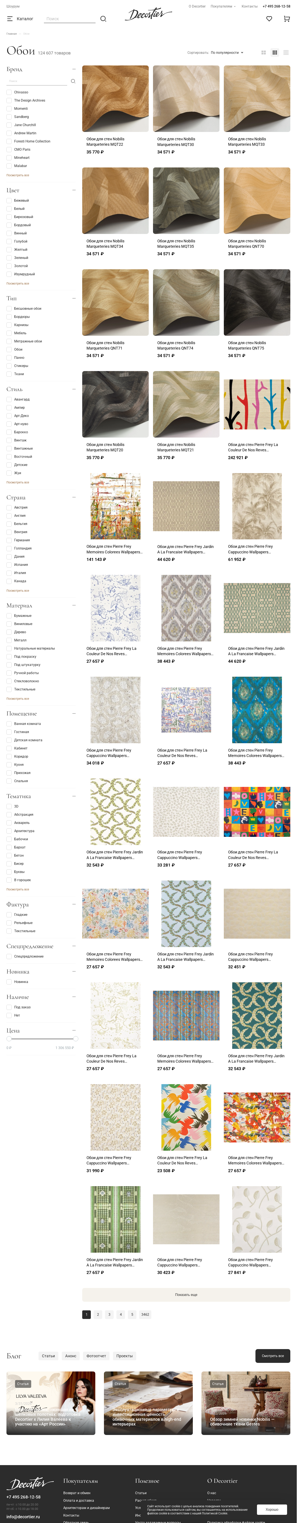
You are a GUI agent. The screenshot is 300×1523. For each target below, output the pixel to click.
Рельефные (19, 923)
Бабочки (17, 839)
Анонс (70, 1356)
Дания (15, 556)
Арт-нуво (17, 424)
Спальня (17, 781)
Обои (14, 349)
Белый (15, 208)
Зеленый (17, 257)
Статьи (48, 1356)
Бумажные (18, 615)
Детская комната (24, 740)
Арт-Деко (17, 415)
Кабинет (17, 748)
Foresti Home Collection (28, 141)
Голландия (19, 548)
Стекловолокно (22, 681)
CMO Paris (18, 149)
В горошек (18, 880)
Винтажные (19, 448)
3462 (145, 1315)
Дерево (16, 632)
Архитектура (20, 831)
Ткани (15, 374)
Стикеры (17, 365)
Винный (16, 233)
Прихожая (18, 772)
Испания (17, 565)
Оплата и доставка (78, 1500)
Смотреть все (273, 1356)
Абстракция (19, 814)
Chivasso (17, 92)
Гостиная (17, 732)
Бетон (15, 855)
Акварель (18, 822)
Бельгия (16, 524)
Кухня (15, 764)
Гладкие (16, 914)
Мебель (16, 333)
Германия (18, 540)
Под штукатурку (23, 664)
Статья (23, 1384)
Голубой (16, 241)
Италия (16, 573)
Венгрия (16, 532)
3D (12, 806)
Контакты (250, 6)
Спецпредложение (24, 956)
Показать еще (186, 1295)
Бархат (16, 847)
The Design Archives (25, 100)
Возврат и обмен (76, 1493)
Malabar (16, 166)
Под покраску (21, 656)
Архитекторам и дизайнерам (86, 1508)
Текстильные (20, 689)
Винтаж (16, 440)
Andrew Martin (21, 133)
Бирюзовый (19, 217)
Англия (16, 516)
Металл (16, 640)
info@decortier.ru (23, 1516)
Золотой (17, 266)
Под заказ (18, 1007)
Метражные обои (24, 341)
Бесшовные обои (23, 308)
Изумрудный (20, 274)
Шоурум (13, 6)
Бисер (15, 863)
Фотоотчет (96, 1356)
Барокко (17, 432)
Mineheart (17, 157)
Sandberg (17, 116)
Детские (16, 464)
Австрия (17, 507)
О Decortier (197, 6)
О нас (211, 1493)
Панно (15, 357)
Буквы (15, 871)
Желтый (16, 249)
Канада (16, 581)
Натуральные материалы (30, 648)
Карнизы (17, 325)
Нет (13, 1015)
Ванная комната (23, 723)
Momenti (17, 108)
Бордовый (18, 225)
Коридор (17, 756)
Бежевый (17, 200)
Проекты (124, 1356)
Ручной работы (22, 673)
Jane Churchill (21, 125)
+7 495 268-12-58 (276, 6)
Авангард (18, 399)
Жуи (13, 473)
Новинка (17, 981)
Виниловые (19, 624)
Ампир (15, 407)
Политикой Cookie (214, 1513)
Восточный (19, 456)
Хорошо (272, 1509)
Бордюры (18, 316)
